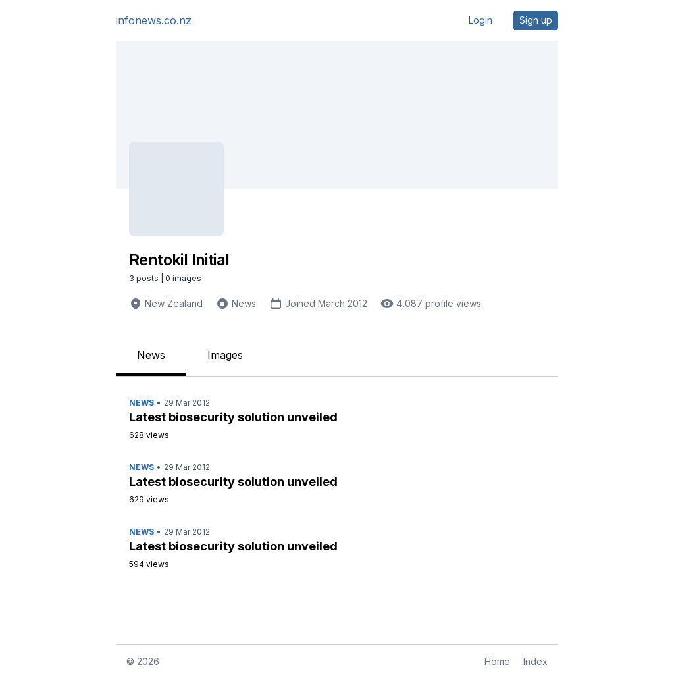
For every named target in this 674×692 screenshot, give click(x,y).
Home (497, 661)
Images (225, 354)
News (244, 303)
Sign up (535, 20)
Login (480, 20)
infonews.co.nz (154, 20)
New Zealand (174, 303)
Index (535, 661)
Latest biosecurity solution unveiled (233, 417)
